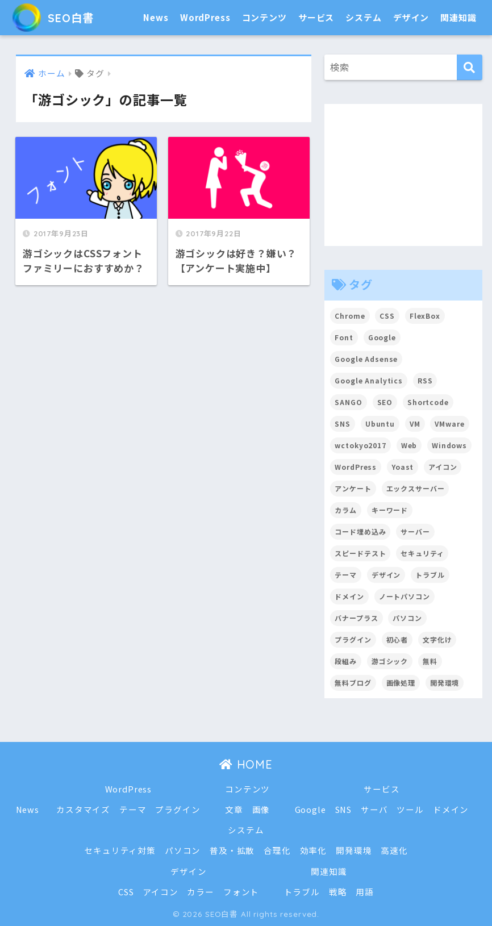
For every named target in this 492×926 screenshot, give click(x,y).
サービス (316, 17)
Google (310, 809)
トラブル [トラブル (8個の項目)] (429, 574)
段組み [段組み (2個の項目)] (346, 661)
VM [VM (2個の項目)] (415, 423)
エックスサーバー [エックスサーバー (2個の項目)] (415, 488)
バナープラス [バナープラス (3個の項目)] (356, 618)
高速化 (394, 850)
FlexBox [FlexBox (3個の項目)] (425, 315)
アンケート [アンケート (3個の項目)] (353, 488)
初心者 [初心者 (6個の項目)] (397, 639)
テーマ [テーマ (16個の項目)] (346, 574)
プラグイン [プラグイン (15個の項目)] (353, 639)
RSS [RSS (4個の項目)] (425, 380)
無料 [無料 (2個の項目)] (430, 661)
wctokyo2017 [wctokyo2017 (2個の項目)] (360, 445)
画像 (261, 809)
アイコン (160, 892)
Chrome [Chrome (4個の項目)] (350, 315)
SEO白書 (57, 17)
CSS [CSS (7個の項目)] (387, 315)
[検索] (469, 67)
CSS (126, 892)
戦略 (338, 892)
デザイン (411, 17)
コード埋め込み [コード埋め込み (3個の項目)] (360, 531)
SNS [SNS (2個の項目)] (343, 423)
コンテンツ (264, 17)
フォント (241, 892)
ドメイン (451, 809)
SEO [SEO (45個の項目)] (385, 402)
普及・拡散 (232, 850)
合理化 (277, 850)
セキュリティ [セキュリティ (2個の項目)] (422, 553)
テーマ (133, 809)
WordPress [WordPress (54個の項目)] (356, 467)
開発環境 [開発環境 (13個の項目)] (444, 682)
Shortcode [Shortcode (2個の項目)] (428, 402)
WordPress (205, 17)
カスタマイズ (83, 809)
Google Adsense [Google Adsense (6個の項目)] (366, 359)
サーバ (374, 809)
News (155, 17)
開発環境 (354, 850)
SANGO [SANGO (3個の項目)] (348, 402)
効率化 (313, 850)
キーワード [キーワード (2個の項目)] (390, 510)
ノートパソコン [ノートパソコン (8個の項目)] (404, 596)
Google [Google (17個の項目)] (382, 337)
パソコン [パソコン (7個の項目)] (407, 618)
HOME (246, 764)
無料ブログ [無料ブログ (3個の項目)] (353, 682)
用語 (365, 892)
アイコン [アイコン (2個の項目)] (442, 467)
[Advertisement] (403, 175)
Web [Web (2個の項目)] (409, 445)
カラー (200, 892)
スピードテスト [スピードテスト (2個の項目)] (360, 553)
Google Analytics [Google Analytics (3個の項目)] (369, 380)
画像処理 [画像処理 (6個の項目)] (400, 682)
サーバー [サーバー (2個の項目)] (415, 531)
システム (363, 17)
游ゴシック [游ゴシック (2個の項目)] (390, 661)
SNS (343, 809)
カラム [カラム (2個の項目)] (346, 510)
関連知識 (458, 17)
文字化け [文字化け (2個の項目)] (437, 639)
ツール (410, 809)
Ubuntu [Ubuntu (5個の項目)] (380, 423)
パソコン (183, 850)
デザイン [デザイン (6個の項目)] (386, 574)
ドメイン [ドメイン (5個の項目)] (349, 596)
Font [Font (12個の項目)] (344, 337)
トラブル (302, 892)
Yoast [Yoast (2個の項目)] (402, 467)
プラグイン (177, 809)
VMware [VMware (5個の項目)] (450, 423)
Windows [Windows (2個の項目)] (449, 445)
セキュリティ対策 (120, 850)
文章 (234, 809)
